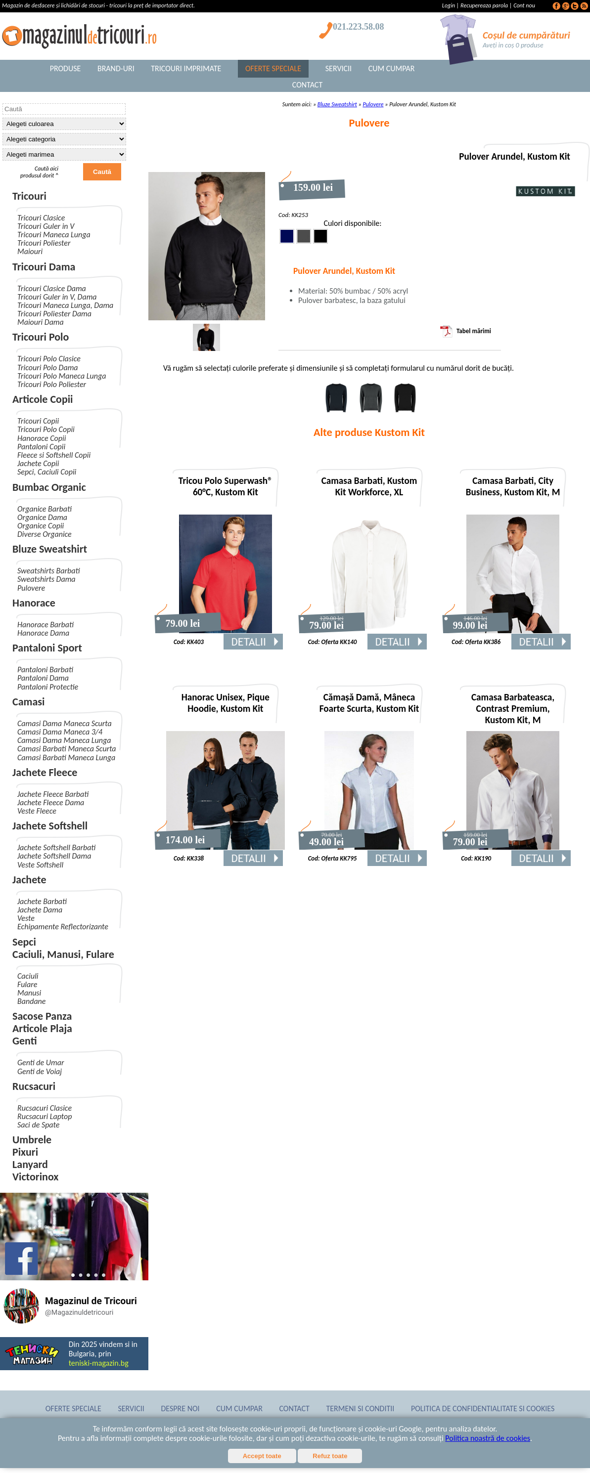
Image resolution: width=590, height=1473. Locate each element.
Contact (307, 84)
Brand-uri (116, 68)
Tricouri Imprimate (186, 68)
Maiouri (30, 251)
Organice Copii (40, 525)
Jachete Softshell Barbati (56, 847)
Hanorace (33, 602)
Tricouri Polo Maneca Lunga (61, 376)
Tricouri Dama (43, 266)
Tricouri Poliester (43, 243)
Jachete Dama (39, 909)
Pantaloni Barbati (45, 669)
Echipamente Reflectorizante (62, 926)
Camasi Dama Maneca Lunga (64, 740)
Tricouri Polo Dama (47, 367)
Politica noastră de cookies (487, 1438)
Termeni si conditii (360, 1408)
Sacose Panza (42, 1016)
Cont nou (524, 5)
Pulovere (31, 588)
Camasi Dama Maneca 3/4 (59, 731)
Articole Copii (42, 399)
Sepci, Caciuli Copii (46, 472)
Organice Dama (42, 517)
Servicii (338, 68)
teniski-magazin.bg (99, 1363)
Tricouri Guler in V (45, 226)
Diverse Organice (44, 534)
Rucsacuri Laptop (44, 1116)
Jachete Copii (38, 463)
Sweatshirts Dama (46, 579)
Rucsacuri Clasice (44, 1108)
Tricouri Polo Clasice (49, 358)
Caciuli (27, 976)
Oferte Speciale (273, 68)
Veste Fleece (36, 811)
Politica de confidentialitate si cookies (482, 1408)
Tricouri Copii (38, 421)
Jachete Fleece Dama (50, 802)
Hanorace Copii (41, 438)
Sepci (24, 942)
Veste (26, 918)
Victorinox (35, 1176)
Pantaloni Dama (43, 678)
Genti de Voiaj (39, 1071)
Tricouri (29, 196)
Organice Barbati (44, 509)
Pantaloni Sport (47, 647)
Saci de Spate (38, 1124)
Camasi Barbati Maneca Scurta (66, 748)
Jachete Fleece (44, 772)
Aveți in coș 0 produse (513, 45)
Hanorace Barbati (45, 624)
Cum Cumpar (391, 68)
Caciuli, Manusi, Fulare (63, 954)
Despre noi (180, 1408)
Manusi (29, 992)
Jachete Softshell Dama (54, 856)
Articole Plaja (42, 1028)
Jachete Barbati (42, 901)
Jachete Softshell (50, 825)
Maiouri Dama (40, 322)
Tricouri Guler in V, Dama (57, 297)
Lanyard (30, 1164)
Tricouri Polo (40, 337)
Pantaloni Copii (41, 446)
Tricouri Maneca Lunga (54, 234)
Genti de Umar (40, 1062)
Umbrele (31, 1139)
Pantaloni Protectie (47, 687)
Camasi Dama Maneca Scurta (64, 723)
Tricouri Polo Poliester (51, 384)
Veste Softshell (40, 864)
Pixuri (25, 1152)
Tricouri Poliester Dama (54, 313)
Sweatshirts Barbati (48, 570)
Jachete (29, 879)
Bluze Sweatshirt (49, 549)
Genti (24, 1040)
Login (449, 5)
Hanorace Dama (43, 633)
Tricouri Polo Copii (46, 429)
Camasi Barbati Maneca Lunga (66, 757)
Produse (65, 68)
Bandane (31, 1001)
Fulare (27, 984)
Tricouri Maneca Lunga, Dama (65, 305)
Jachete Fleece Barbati (53, 794)
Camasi (28, 701)
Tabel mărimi (465, 331)
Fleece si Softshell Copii (54, 455)
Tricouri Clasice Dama (51, 288)
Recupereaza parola (484, 5)
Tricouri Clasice (41, 217)
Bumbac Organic (49, 487)
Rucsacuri (33, 1086)
